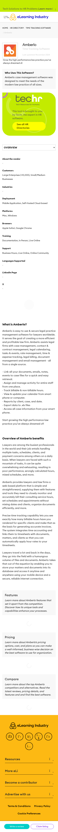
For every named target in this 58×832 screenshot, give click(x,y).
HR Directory (17, 28)
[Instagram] (29, 746)
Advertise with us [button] (29, 794)
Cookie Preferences (29, 813)
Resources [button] (29, 759)
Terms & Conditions (19, 806)
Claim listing (42, 826)
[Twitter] (19, 736)
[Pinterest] (48, 736)
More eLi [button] (29, 771)
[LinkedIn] (29, 736)
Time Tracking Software (38, 28)
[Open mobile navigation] (5, 17)
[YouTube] (39, 736)
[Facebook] (10, 736)
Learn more (46, 8)
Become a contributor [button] (29, 782)
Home (5, 28)
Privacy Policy (42, 806)
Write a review (17, 826)
